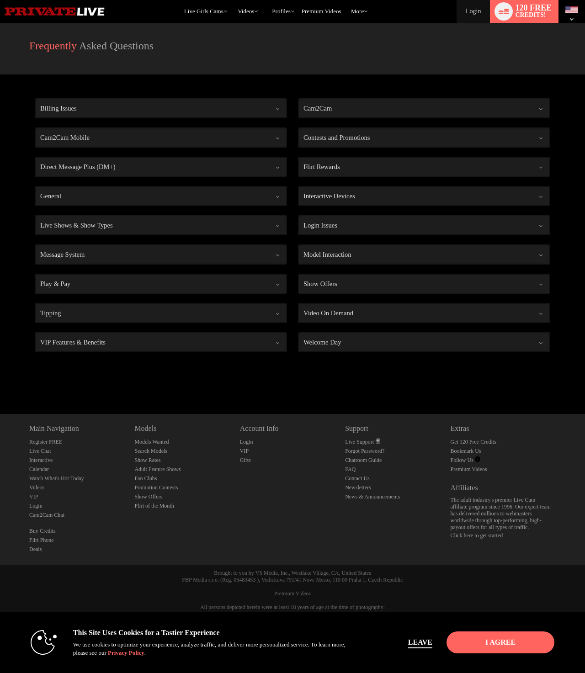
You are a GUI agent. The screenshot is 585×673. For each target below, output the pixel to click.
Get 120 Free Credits (473, 442)
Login (473, 11)
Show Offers (148, 496)
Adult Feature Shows (157, 469)
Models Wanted (151, 442)
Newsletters (358, 487)
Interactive (41, 460)
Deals (35, 549)
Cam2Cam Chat (46, 515)
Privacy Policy (126, 652)
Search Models (150, 451)
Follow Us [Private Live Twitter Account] (465, 460)
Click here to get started (477, 535)
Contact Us (357, 478)
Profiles (281, 11)
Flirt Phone (41, 540)
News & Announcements (372, 496)
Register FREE (45, 442)
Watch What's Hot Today (56, 478)
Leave (420, 642)
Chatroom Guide (363, 460)
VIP (33, 496)
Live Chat (40, 451)
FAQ (350, 469)
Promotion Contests (156, 487)
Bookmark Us (466, 451)
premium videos (321, 11)
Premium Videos (469, 469)
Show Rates (147, 460)
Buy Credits (42, 531)
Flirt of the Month (154, 506)
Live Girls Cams (203, 11)
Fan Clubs (145, 478)
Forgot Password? (364, 451)
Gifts (245, 460)
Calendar (39, 469)
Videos (246, 11)
